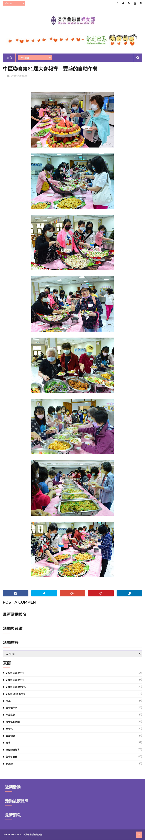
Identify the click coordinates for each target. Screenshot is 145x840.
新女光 (9, 729)
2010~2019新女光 (16, 687)
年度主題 (10, 715)
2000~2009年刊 (14, 673)
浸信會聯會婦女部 (33, 834)
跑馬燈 (9, 764)
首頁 (9, 58)
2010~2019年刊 (14, 680)
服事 (8, 743)
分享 (8, 701)
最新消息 (10, 736)
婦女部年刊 (11, 708)
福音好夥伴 (11, 757)
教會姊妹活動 (13, 722)
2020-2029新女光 (15, 694)
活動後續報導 (19, 76)
